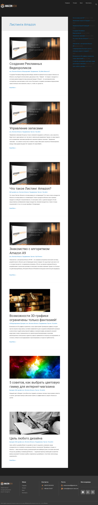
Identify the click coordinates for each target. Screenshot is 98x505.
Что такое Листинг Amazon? (30, 188)
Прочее (32, 132)
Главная (24, 485)
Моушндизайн (26, 71)
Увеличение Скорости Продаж (81, 20)
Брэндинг (23, 323)
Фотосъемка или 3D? (78, 18)
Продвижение (34, 71)
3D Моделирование (15, 323)
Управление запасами (26, 128)
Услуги (24, 488)
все (10, 71)
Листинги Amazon (17, 71)
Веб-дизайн (13, 192)
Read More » (13, 87)
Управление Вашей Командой (81, 25)
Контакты (24, 492)
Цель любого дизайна (26, 438)
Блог (23, 490)
